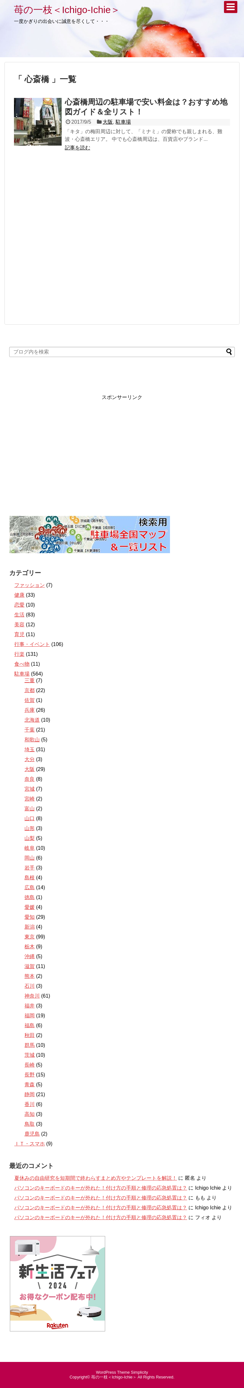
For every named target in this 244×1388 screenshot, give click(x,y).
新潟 (29, 927)
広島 (29, 887)
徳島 (29, 897)
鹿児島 (32, 1134)
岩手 (29, 867)
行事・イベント (32, 644)
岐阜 (29, 848)
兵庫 (29, 710)
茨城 (29, 1055)
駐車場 (123, 122)
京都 (29, 690)
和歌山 (32, 739)
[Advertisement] (122, 241)
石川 (29, 986)
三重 (29, 680)
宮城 (29, 789)
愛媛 (29, 907)
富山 (29, 808)
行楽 (19, 654)
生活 (19, 614)
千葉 (29, 729)
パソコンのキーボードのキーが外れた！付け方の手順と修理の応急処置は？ (100, 1188)
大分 (29, 759)
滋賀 (29, 966)
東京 (29, 936)
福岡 (29, 1015)
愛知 (29, 917)
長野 (29, 1074)
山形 (29, 828)
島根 (29, 877)
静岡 (29, 1094)
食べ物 (22, 664)
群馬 (29, 1045)
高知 (29, 1114)
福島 (29, 1025)
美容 (19, 624)
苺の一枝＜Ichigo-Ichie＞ (67, 9)
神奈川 (32, 996)
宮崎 (29, 798)
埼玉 (29, 749)
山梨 (29, 838)
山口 (29, 818)
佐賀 (29, 700)
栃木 (29, 946)
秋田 (29, 1035)
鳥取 (29, 1124)
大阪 (108, 122)
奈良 (29, 779)
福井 (29, 1005)
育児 (19, 634)
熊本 (29, 976)
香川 (29, 1104)
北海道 (32, 720)
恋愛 (19, 605)
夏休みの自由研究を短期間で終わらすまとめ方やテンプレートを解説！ (95, 1178)
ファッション (29, 585)
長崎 (29, 1065)
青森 (29, 1084)
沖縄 (29, 956)
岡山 (29, 858)
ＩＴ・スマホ (29, 1143)
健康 (19, 595)
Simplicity (139, 1372)
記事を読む (77, 147)
